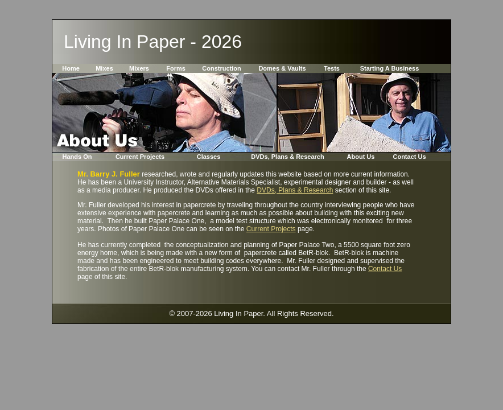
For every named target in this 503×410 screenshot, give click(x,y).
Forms (175, 68)
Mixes (104, 68)
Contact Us (409, 156)
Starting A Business (389, 68)
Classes (209, 156)
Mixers (139, 68)
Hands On (77, 156)
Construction (221, 68)
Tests (332, 68)
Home (71, 68)
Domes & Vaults (282, 68)
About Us (361, 156)
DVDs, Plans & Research (287, 156)
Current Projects (140, 156)
